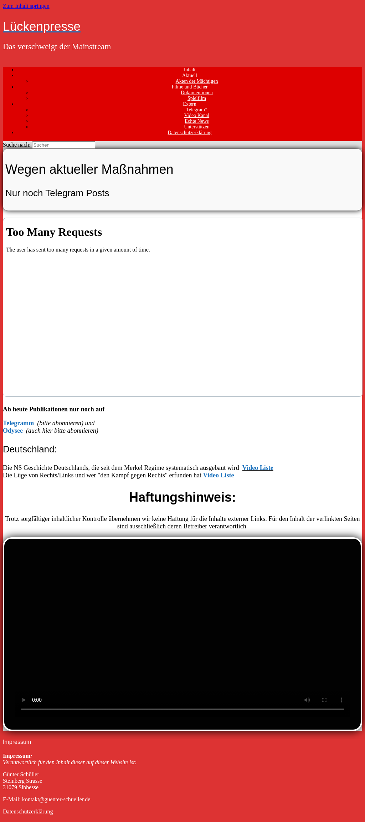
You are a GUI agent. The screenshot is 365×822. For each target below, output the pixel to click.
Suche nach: (17, 145)
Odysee (13, 430)
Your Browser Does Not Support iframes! (183, 307)
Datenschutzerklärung (190, 132)
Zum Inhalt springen (26, 6)
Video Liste (257, 467)
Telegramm (19, 423)
